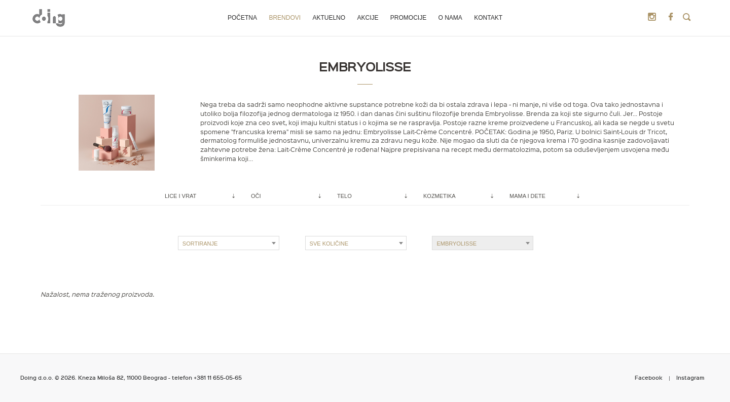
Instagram (690, 377)
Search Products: (687, 17)
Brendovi (285, 17)
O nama (450, 17)
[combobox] (228, 243)
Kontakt (488, 17)
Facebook (649, 377)
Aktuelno (328, 17)
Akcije (367, 17)
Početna (242, 17)
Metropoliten (48, 17)
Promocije (408, 17)
